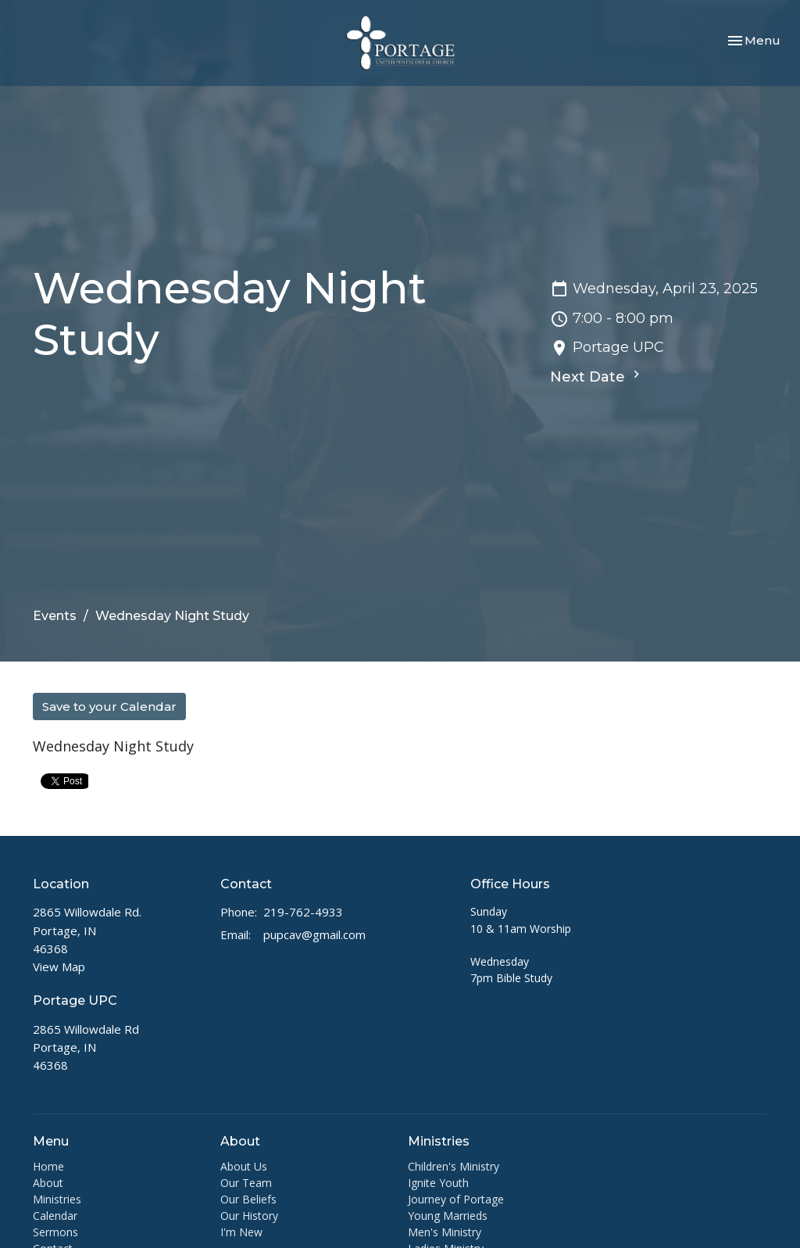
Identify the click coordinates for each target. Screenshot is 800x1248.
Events (55, 615)
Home (48, 1166)
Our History (249, 1215)
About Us (243, 1166)
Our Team (246, 1182)
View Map (59, 966)
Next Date (597, 376)
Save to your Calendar (109, 706)
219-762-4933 (303, 912)
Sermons (55, 1232)
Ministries (57, 1199)
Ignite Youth (438, 1182)
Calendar (55, 1215)
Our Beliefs (248, 1199)
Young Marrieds (448, 1215)
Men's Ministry (444, 1232)
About (48, 1182)
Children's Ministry (453, 1166)
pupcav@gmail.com (314, 934)
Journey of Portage (456, 1199)
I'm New (241, 1232)
